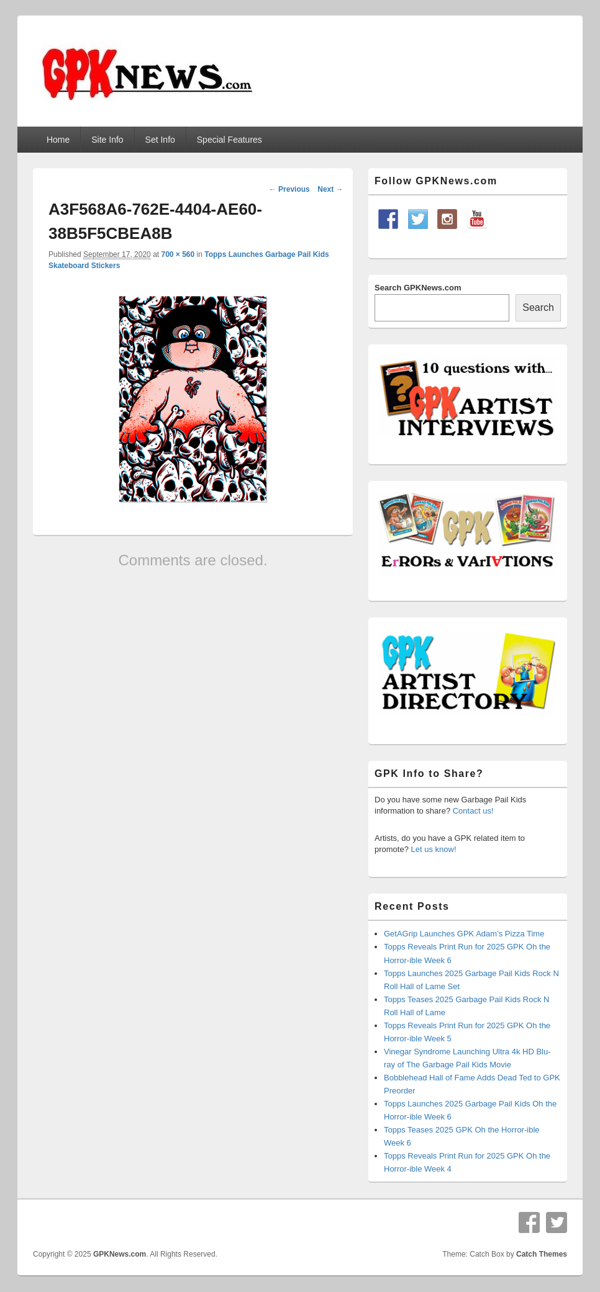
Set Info (160, 140)
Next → (330, 189)
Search (538, 307)
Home (58, 140)
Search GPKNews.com (418, 287)
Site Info (107, 140)
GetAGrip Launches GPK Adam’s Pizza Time (464, 933)
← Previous (289, 189)
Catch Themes (541, 1254)
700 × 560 (177, 254)
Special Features (229, 140)
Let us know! (434, 849)
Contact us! (473, 810)
